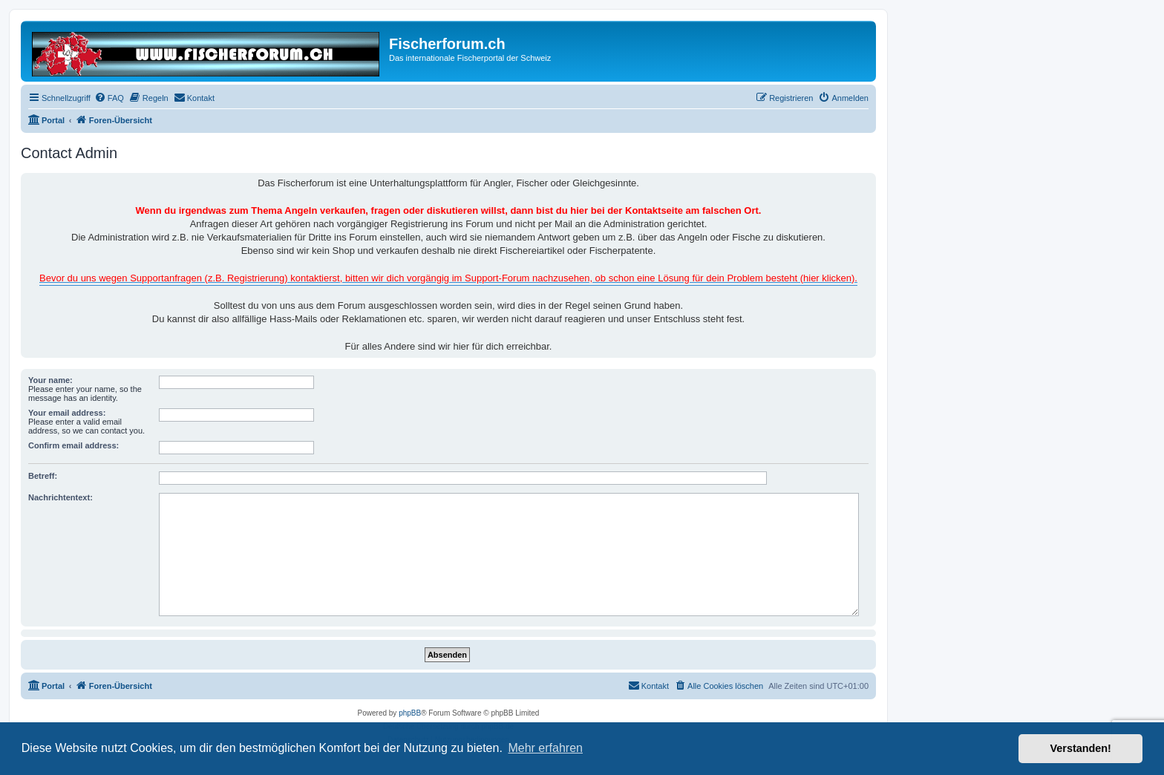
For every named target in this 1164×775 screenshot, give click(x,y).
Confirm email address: (73, 445)
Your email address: (66, 412)
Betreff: (42, 475)
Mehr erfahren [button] (545, 748)
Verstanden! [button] (1080, 748)
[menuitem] (109, 98)
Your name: (50, 380)
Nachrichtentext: (60, 497)
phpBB (410, 713)
